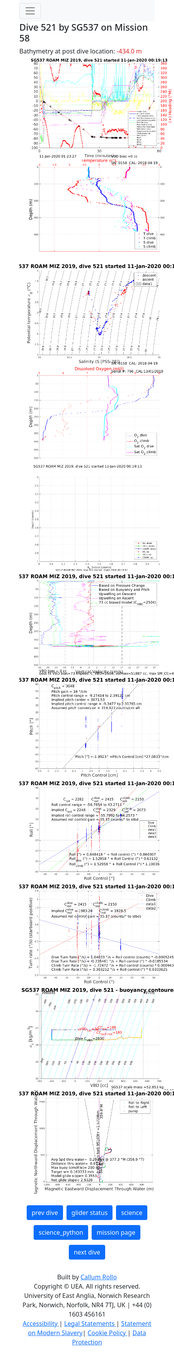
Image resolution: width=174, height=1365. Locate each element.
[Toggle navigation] (30, 11)
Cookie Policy (107, 1333)
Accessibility (41, 1323)
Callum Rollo (98, 1277)
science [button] (131, 1212)
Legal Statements (90, 1323)
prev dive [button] (45, 1212)
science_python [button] (61, 1232)
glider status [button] (89, 1212)
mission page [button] (116, 1232)
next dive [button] (87, 1252)
